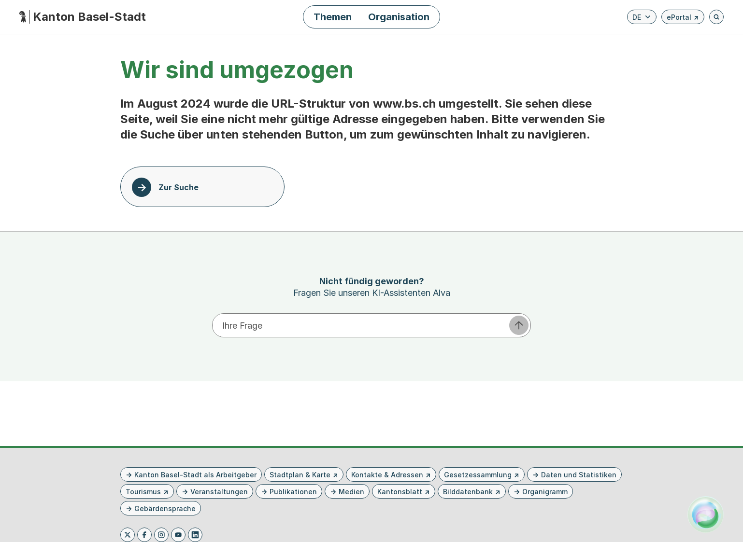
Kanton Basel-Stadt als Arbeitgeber (195, 475)
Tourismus (143, 491)
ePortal (682, 18)
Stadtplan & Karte (300, 475)
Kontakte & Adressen (387, 475)
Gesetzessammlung (478, 475)
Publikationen (293, 491)
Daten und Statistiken (578, 475)
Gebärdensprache (165, 508)
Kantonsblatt (399, 491)
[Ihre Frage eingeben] (360, 325)
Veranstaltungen (219, 491)
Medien (351, 491)
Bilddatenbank (468, 491)
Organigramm (545, 491)
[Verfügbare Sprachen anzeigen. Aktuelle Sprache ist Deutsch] (642, 17)
